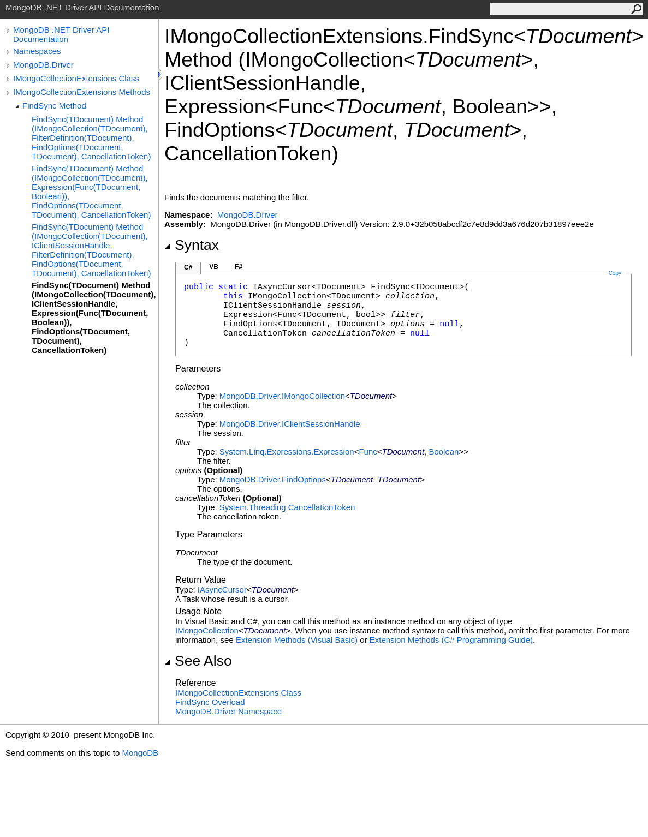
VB (213, 267)
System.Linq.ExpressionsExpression (286, 451)
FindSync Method (54, 105)
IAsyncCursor (222, 589)
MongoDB (140, 752)
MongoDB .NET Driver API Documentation (61, 34)
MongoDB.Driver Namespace (228, 711)
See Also (198, 661)
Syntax (191, 245)
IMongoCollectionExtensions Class (76, 78)
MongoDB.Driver (43, 64)
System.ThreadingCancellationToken (287, 507)
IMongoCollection (207, 630)
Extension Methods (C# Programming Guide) (451, 639)
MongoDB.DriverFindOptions (272, 479)
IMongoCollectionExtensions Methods (81, 92)
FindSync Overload (210, 702)
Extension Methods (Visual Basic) (297, 639)
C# (188, 267)
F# (238, 267)
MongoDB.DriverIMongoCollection (282, 395)
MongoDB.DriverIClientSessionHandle (289, 423)
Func (368, 451)
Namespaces (37, 51)
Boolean (444, 451)
